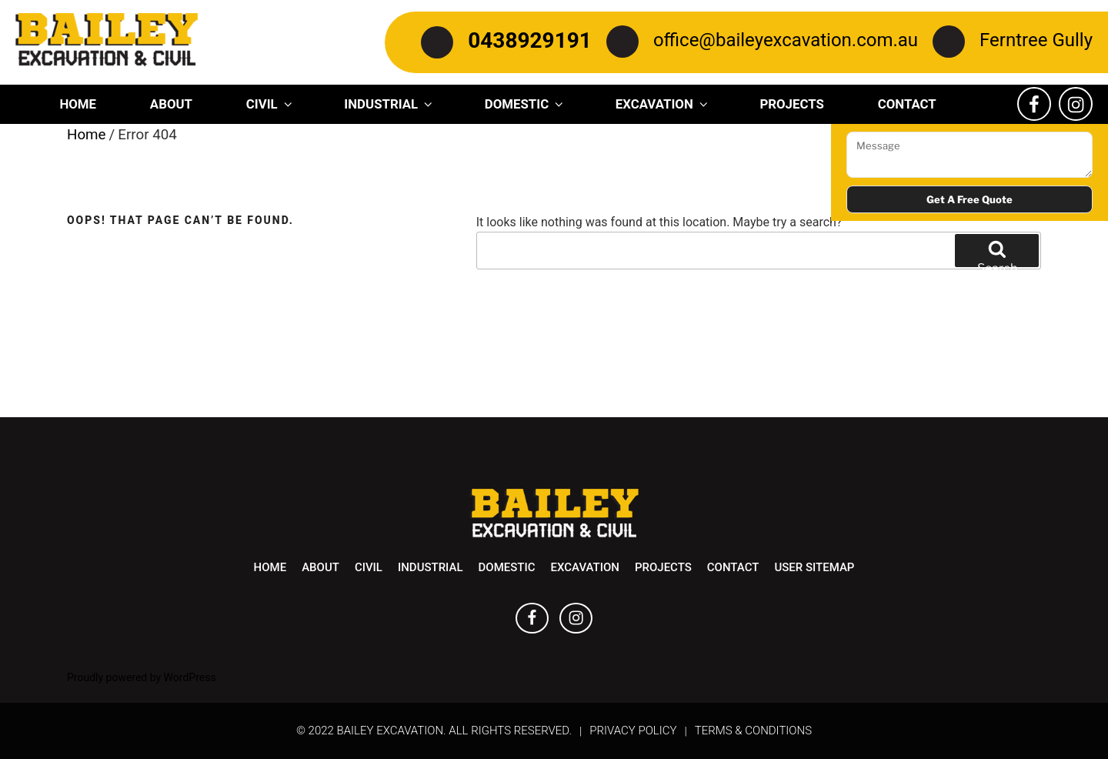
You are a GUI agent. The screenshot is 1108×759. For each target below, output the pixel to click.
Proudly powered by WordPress (141, 677)
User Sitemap (814, 567)
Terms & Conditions (753, 730)
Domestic (525, 104)
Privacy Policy (632, 730)
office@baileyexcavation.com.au (785, 40)
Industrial (389, 104)
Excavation (663, 104)
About (171, 104)
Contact (907, 104)
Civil (270, 104)
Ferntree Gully (1036, 40)
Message (969, 155)
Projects (791, 104)
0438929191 (530, 40)
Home (77, 104)
